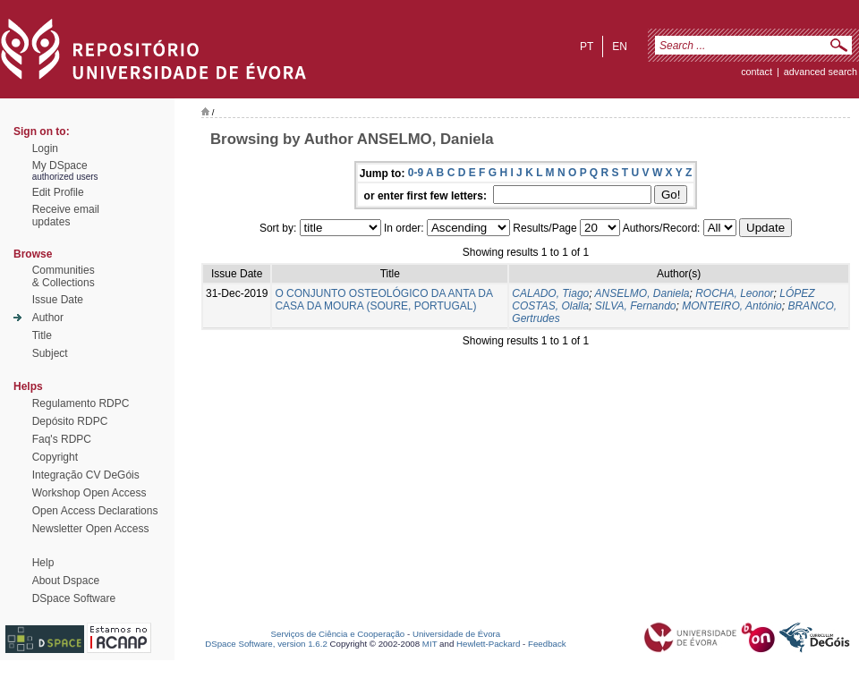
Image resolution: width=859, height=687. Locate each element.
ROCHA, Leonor (734, 293)
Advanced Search (820, 71)
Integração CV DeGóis (86, 475)
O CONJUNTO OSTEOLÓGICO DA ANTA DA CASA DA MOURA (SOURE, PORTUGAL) (383, 299)
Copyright (55, 457)
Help (43, 562)
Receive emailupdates (65, 215)
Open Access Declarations (95, 511)
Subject (50, 353)
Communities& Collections (63, 276)
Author (48, 317)
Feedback (547, 644)
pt (586, 46)
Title (42, 335)
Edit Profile (58, 192)
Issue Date (57, 299)
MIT (430, 644)
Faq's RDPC (61, 439)
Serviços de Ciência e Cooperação (338, 634)
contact (756, 71)
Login (45, 148)
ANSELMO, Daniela (641, 293)
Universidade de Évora (456, 634)
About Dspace (65, 580)
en (619, 46)
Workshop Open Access (89, 493)
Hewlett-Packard (488, 644)
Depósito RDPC (70, 421)
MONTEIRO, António (732, 306)
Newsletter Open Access (90, 528)
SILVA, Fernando (635, 306)
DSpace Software (73, 598)
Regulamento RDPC (81, 403)
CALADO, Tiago (550, 293)
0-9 (415, 172)
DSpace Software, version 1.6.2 (266, 644)
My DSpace (60, 165)
